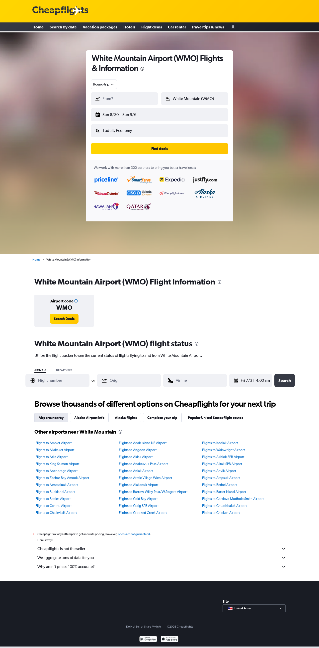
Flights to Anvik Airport (219, 467)
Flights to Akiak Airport (136, 453)
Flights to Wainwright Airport (223, 446)
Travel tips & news (208, 27)
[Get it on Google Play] (148, 636)
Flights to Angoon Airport (138, 446)
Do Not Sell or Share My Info (143, 622)
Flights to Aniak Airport (136, 467)
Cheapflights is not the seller (162, 545)
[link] (64, 315)
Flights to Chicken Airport (221, 509)
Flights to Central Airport (53, 502)
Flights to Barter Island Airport (224, 488)
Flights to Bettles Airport (53, 495)
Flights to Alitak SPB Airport (222, 460)
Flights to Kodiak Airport (220, 439)
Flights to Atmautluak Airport (56, 481)
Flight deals (151, 27)
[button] (122, 113)
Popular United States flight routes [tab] (215, 414)
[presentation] (142, 69)
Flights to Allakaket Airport (54, 446)
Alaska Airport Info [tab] (89, 414)
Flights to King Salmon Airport (57, 460)
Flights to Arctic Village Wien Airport (145, 474)
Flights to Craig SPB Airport (139, 502)
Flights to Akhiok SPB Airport (223, 453)
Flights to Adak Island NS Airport (142, 439)
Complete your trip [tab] (162, 414)
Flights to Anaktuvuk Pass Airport (143, 460)
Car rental (177, 27)
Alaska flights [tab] (126, 414)
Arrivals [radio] (40, 366)
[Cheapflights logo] (60, 10)
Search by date (63, 27)
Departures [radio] (64, 366)
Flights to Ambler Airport (53, 439)
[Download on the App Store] (170, 636)
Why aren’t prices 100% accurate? (162, 562)
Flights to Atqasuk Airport (221, 474)
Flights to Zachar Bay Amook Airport (62, 474)
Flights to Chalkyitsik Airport (56, 509)
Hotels (129, 27)
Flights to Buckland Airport (55, 488)
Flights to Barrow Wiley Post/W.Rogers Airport (153, 488)
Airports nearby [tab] (51, 414)
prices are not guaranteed (134, 530)
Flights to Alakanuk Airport (138, 481)
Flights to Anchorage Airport (56, 467)
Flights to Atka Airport (51, 453)
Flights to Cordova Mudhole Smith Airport (233, 495)
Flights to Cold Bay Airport (138, 495)
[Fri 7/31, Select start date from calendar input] (243, 376)
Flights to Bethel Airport (219, 481)
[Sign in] (233, 27)
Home (38, 27)
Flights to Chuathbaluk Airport (224, 502)
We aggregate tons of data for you (162, 553)
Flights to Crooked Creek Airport (143, 509)
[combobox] (104, 84)
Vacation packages (100, 27)
